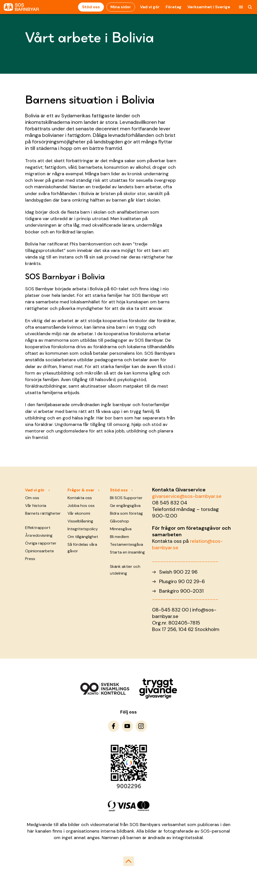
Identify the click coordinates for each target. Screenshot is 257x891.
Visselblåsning (80, 521)
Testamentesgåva (126, 544)
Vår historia (35, 505)
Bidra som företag (126, 513)
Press (30, 558)
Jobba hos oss (81, 505)
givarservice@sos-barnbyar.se (187, 496)
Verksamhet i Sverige (208, 7)
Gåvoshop (119, 521)
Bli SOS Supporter (126, 497)
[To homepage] (21, 7)
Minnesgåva (121, 528)
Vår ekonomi (79, 513)
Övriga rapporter (40, 543)
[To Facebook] (113, 726)
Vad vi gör (150, 7)
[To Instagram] (141, 726)
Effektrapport (37, 527)
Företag (173, 7)
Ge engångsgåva (125, 505)
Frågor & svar (81, 490)
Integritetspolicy (83, 528)
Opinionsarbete (39, 551)
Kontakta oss (80, 497)
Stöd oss (91, 7)
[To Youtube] (127, 726)
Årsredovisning (38, 535)
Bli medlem (119, 536)
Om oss (32, 497)
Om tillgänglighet (83, 536)
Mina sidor (120, 7)
